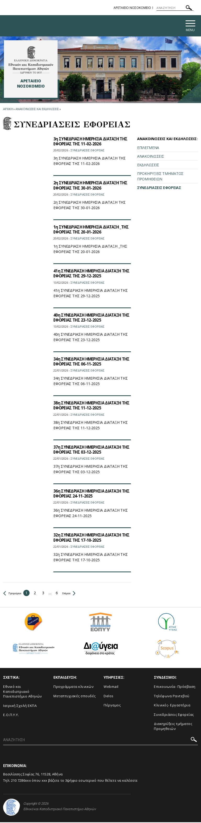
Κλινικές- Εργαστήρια (172, 706)
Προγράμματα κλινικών (73, 687)
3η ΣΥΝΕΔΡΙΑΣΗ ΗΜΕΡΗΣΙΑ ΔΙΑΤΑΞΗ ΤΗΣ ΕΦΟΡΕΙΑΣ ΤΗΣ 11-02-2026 (88, 141)
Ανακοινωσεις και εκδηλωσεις (37, 110)
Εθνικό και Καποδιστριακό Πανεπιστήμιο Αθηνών (22, 692)
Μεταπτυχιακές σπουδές (74, 696)
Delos (109, 696)
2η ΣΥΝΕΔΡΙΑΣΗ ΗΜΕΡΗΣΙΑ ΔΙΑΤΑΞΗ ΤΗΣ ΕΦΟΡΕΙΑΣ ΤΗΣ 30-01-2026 (88, 186)
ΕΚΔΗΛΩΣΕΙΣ (148, 165)
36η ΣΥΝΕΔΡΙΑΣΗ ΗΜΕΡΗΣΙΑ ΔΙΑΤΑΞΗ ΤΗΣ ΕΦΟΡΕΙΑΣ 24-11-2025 (89, 494)
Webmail (111, 687)
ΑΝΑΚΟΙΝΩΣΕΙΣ (150, 157)
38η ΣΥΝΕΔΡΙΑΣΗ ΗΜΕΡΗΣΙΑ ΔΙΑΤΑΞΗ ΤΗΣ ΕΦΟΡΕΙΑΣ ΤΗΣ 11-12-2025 (89, 406)
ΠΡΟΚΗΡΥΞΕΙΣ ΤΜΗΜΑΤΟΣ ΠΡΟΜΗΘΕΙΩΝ (160, 177)
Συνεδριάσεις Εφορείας (174, 715)
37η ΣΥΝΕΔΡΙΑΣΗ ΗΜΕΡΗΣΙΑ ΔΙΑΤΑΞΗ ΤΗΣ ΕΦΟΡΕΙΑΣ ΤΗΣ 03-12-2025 (89, 450)
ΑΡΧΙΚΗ (8, 110)
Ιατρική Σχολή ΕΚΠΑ (20, 706)
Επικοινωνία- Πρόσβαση (175, 687)
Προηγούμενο (17, 593)
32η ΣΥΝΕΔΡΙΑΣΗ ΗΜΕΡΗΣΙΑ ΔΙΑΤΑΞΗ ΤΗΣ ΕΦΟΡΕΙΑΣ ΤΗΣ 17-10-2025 (89, 538)
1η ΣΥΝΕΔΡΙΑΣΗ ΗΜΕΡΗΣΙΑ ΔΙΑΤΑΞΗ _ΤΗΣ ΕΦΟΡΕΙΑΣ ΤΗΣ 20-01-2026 (88, 230)
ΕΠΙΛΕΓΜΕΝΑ (148, 148)
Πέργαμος (112, 706)
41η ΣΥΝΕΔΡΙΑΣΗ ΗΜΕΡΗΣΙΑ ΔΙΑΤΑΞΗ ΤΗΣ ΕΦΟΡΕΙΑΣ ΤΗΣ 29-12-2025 (89, 274)
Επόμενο (82, 593)
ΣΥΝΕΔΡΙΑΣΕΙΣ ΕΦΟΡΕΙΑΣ (159, 188)
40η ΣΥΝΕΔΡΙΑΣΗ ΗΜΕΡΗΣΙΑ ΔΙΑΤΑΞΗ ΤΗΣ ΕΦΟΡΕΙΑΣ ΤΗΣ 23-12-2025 (89, 318)
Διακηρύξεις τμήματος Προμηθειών (173, 727)
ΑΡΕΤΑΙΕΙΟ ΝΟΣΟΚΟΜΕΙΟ (132, 7)
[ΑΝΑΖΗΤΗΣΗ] (175, 8)
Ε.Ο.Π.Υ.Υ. (11, 715)
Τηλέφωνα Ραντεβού (171, 696)
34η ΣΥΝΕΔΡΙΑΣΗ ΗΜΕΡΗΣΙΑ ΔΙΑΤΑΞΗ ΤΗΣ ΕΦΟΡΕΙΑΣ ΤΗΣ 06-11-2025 (89, 362)
